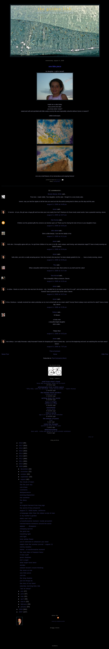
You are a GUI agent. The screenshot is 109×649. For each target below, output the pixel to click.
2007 (21, 612)
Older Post (104, 354)
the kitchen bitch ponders (51, 392)
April (23, 599)
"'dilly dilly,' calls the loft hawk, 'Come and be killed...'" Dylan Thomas (51, 388)
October (24, 474)
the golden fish (55, 9)
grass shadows (25, 557)
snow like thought (51, 424)
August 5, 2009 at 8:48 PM (57, 204)
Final (51, 420)
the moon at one (26, 570)
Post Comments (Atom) (59, 358)
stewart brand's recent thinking (31, 568)
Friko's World (51, 413)
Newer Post (5, 354)
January (24, 607)
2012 (21, 458)
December (25, 469)
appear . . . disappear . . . (29, 526)
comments (23, 490)
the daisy (23, 500)
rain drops (24, 487)
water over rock (26, 518)
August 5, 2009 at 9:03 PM (57, 225)
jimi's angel (24, 560)
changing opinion (26, 529)
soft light (23, 536)
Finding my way (51, 394)
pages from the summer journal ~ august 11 (36, 544)
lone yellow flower (26, 539)
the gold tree (25, 531)
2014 (21, 453)
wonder (22, 565)
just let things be (26, 580)
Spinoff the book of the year (51, 425)
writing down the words (51, 398)
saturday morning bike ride (30, 586)
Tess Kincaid (55, 275)
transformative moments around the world (35, 523)
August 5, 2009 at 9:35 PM (57, 260)
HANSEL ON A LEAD (51, 403)
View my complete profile (58, 621)
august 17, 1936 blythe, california (32, 510)
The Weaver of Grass (51, 418)
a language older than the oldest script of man (37, 513)
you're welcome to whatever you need (34, 542)
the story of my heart (28, 583)
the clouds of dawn (27, 482)
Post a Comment (55, 351)
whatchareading (51, 429)
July (22, 591)
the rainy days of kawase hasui (31, 552)
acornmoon (51, 407)
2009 (21, 466)
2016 (21, 448)
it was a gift (24, 555)
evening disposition (27, 495)
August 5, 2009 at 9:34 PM (57, 249)
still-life (23, 575)
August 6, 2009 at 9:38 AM (57, 307)
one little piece (55, 66)
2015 (21, 451)
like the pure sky (26, 484)
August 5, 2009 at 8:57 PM (57, 215)
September (25, 477)
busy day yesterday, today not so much (51, 383)
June (22, 594)
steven (55, 209)
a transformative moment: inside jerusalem (36, 521)
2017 (21, 445)
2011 (21, 461)
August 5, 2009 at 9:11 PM (57, 236)
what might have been (28, 562)
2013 (21, 456)
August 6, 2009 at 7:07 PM (57, 346)
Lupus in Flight (51, 402)
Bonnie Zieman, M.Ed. (55, 194)
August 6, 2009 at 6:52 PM (57, 333)
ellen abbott (54, 230)
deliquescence (25, 492)
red (21, 503)
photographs (57, 181)
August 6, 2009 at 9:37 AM (57, 294)
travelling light (25, 534)
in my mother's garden (28, 515)
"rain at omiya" (25, 588)
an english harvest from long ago (32, 505)
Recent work (51, 409)
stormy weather (25, 547)
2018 (21, 443)
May (22, 596)
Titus (54, 265)
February (24, 604)
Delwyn (55, 312)
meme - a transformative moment (32, 549)
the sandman (25, 497)
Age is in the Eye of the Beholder (51, 414)
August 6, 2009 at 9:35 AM (57, 281)
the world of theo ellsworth (30, 508)
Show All (90, 436)
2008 (21, 609)
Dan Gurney (55, 220)
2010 (21, 464)
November (25, 471)
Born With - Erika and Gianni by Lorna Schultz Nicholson (51, 431)
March (23, 601)
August (23, 479)
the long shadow (26, 578)
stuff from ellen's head (51, 381)
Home (55, 354)
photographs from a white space (51, 387)
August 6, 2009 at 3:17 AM (57, 270)
